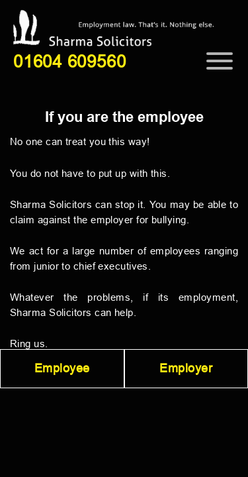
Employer (185, 368)
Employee (62, 368)
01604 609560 (69, 62)
